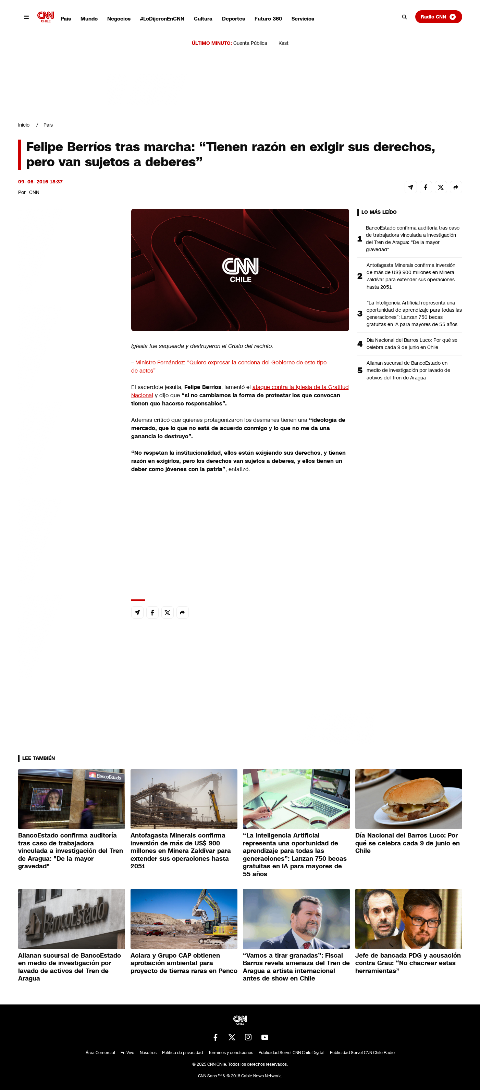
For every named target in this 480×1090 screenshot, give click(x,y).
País (66, 18)
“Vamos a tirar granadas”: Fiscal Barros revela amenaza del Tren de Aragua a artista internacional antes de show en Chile (296, 967)
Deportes (233, 18)
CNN (34, 192)
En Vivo (127, 1052)
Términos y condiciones (230, 1052)
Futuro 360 (268, 18)
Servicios (303, 18)
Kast (283, 43)
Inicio (23, 124)
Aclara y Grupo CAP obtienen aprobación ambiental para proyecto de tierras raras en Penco (184, 963)
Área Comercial (100, 1052)
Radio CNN (438, 17)
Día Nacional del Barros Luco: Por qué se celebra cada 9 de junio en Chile (412, 344)
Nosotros (148, 1052)
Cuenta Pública (250, 43)
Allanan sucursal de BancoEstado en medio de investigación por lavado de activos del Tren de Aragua (408, 370)
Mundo (89, 18)
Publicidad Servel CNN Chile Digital (291, 1052)
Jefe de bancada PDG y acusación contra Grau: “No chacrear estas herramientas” (408, 963)
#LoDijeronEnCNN (162, 18)
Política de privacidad (182, 1052)
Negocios (119, 18)
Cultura (203, 18)
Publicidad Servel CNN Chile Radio (362, 1052)
